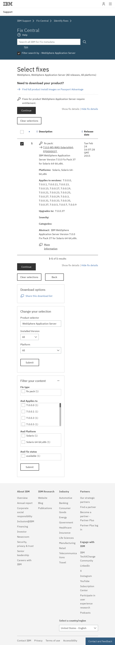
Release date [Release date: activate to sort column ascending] (88, 133)
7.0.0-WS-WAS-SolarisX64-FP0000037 (58, 149)
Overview (22, 497)
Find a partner (88, 507)
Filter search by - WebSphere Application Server (48, 52)
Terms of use (53, 640)
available (31, 455)
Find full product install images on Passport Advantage (52, 89)
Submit (30, 362)
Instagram (86, 575)
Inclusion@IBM (25, 521)
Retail (62, 548)
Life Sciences (66, 537)
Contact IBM (24, 640)
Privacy (38, 640)
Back (54, 277)
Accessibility (70, 640)
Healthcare (65, 527)
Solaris (30, 435)
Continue (26, 110)
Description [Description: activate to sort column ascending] (45, 131)
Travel (62, 562)
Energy (63, 517)
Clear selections (29, 120)
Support (7, 11)
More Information (50, 246)
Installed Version (30, 331)
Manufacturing (67, 543)
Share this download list (39, 295)
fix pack (30, 391)
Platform (25, 344)
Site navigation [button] (110, 5)
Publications (45, 508)
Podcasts (85, 612)
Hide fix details (89, 108)
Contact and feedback (100, 641)
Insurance (64, 532)
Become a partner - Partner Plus (87, 516)
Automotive (65, 497)
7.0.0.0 (30, 405)
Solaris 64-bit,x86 (36, 442)
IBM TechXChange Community (87, 556)
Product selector (29, 317)
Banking (63, 503)
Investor (22, 531)
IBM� (7, 4)
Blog (40, 503)
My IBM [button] (103, 5)
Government (66, 522)
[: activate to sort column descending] (32, 133)
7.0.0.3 (30, 417)
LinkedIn (85, 565)
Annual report (25, 503)
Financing (22, 526)
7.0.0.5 (30, 424)
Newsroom (23, 536)
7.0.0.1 (30, 411)
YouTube (84, 581)
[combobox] (29, 337)
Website (42, 497)
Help (24, 34)
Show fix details (70, 108)
